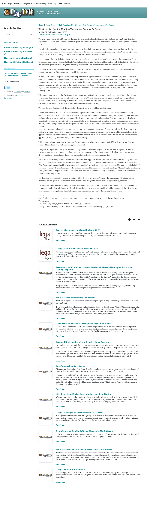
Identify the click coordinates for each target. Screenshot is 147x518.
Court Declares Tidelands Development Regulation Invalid (83, 323)
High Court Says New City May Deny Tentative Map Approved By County (86, 25)
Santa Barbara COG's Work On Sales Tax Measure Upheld (84, 450)
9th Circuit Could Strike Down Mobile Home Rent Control (83, 394)
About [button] (59, 4)
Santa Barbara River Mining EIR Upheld (75, 298)
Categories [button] (26, 4)
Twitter (27, 92)
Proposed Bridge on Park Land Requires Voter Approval (83, 342)
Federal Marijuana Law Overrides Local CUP (78, 230)
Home (4, 4)
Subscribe (17, 4)
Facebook (17, 92)
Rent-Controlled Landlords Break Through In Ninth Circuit (84, 431)
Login (10, 4)
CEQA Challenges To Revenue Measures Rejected (79, 413)
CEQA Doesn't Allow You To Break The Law (77, 249)
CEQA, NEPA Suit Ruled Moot (70, 469)
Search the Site (12, 28)
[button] (129, 219)
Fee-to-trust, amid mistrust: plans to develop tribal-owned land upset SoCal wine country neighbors (94, 268)
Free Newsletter (39, 4)
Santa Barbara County (47, 34)
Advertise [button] (49, 4)
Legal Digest (51, 25)
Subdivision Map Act (63, 34)
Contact (66, 4)
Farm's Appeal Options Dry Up (71, 366)
